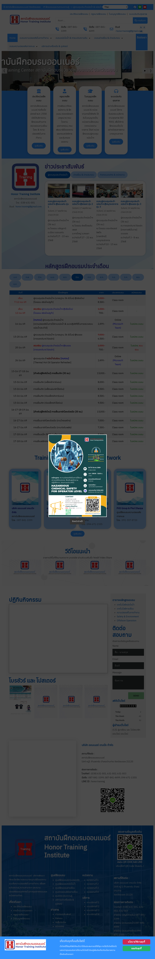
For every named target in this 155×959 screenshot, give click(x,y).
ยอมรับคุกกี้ (136, 948)
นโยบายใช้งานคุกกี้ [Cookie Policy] (136, 941)
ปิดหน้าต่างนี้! (77, 521)
